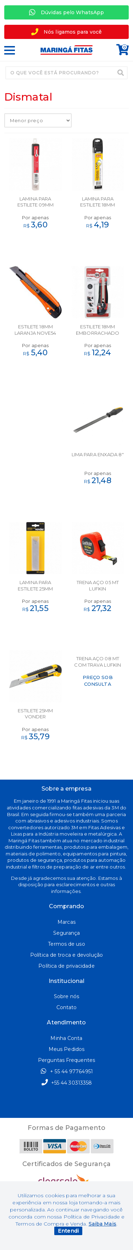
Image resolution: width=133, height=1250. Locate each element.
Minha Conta (66, 1038)
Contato (66, 1007)
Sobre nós (66, 996)
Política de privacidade (66, 966)
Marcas (66, 922)
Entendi (68, 1231)
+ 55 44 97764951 (66, 1071)
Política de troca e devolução (66, 955)
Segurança (66, 933)
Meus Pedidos (66, 1049)
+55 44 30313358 (66, 1082)
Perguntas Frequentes (66, 1060)
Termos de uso (66, 944)
